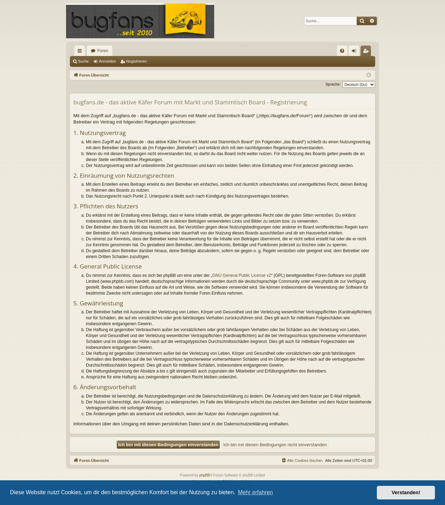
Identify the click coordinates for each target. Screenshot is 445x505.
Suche (83, 61)
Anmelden (107, 61)
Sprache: (333, 84)
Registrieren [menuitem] (367, 52)
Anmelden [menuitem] (355, 52)
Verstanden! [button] (406, 492)
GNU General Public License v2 (241, 275)
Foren (102, 50)
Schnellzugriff (81, 52)
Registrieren (136, 61)
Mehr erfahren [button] (255, 492)
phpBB (204, 475)
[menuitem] (342, 51)
